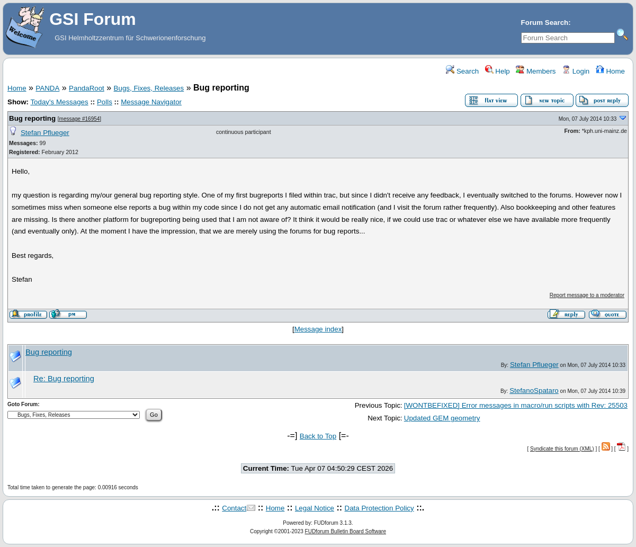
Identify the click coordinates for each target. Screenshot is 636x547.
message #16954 (79, 119)
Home (610, 71)
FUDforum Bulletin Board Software (345, 531)
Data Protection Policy (379, 508)
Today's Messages (59, 102)
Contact (234, 508)
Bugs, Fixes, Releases (149, 88)
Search (462, 71)
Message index (318, 329)
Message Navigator (151, 102)
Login (575, 71)
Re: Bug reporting (63, 378)
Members (536, 71)
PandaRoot (86, 88)
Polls (104, 102)
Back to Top (318, 436)
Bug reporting (32, 118)
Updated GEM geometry (442, 418)
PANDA (47, 88)
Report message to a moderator (587, 295)
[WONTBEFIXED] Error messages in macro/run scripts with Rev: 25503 (516, 405)
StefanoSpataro (534, 390)
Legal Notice (314, 508)
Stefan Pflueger (45, 133)
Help (497, 71)
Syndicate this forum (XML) (562, 449)
